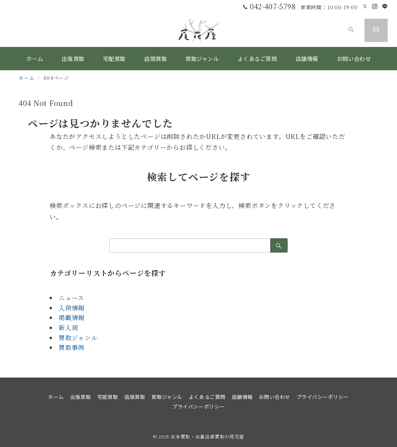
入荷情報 (72, 307)
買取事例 (72, 347)
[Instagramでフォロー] (375, 6)
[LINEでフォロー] (385, 6)
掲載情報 (72, 317)
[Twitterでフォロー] (365, 6)
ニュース (71, 297)
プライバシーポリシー (198, 406)
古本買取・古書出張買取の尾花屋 (207, 436)
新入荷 (68, 327)
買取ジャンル (78, 337)
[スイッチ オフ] (351, 30)
